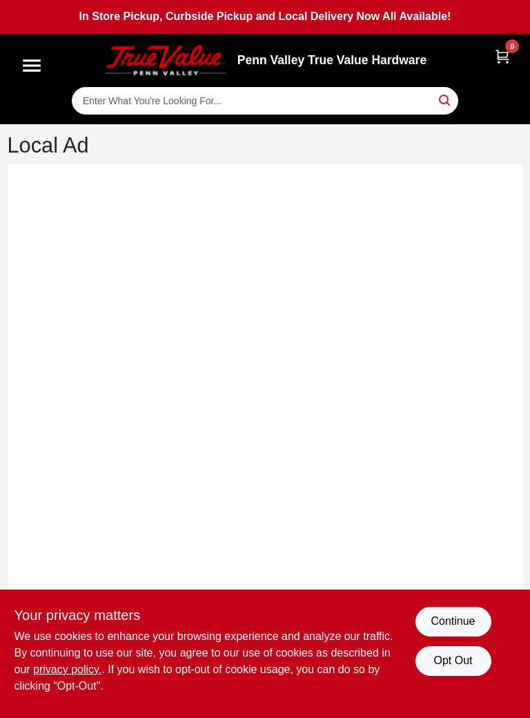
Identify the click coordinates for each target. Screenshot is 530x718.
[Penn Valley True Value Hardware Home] (166, 60)
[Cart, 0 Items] (502, 56)
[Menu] (32, 66)
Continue (453, 621)
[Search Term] (265, 101)
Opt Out (452, 660)
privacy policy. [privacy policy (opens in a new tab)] (67, 669)
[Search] (445, 99)
